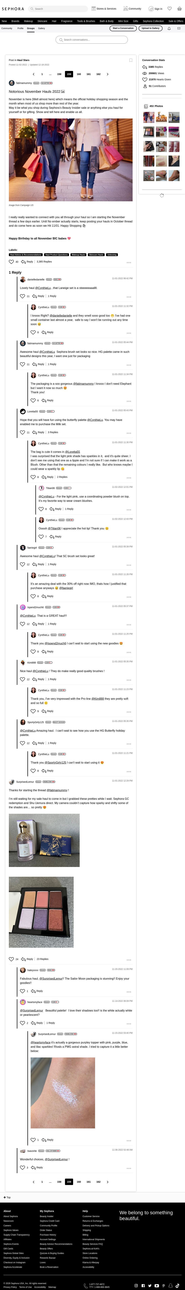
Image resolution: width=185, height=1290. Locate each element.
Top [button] (9, 1197)
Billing (85, 1235)
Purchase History (48, 1235)
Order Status (46, 1230)
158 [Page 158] (59, 74)
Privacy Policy (10, 1287)
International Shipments (93, 1239)
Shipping (86, 1230)
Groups (31, 28)
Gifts (135, 21)
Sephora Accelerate (13, 1267)
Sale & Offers (176, 21)
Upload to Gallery (150, 28)
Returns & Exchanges (92, 1221)
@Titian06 (54, 528)
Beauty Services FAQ (92, 1244)
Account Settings (48, 1239)
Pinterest (163, 1285)
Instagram (136, 1285)
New (4, 21)
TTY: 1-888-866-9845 (99, 1287)
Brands (15, 21)
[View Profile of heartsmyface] (38, 1002)
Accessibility (88, 1267)
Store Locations (89, 1253)
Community (6, 28)
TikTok (177, 1285)
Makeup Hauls (78, 255)
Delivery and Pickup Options (95, 1225)
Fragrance (66, 21)
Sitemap (52, 1287)
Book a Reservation (49, 1267)
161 (89, 74)
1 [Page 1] (42, 74)
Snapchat (170, 1285)
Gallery (41, 28)
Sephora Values (11, 1230)
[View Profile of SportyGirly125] (39, 722)
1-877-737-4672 (96, 1284)
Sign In (159, 8)
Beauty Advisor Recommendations (56, 1244)
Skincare (42, 21)
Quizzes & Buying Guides (52, 1253)
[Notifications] (169, 28)
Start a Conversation (123, 28)
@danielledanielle (61, 315)
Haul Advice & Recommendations (25, 255)
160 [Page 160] (79, 74)
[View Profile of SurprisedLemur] (28, 781)
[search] (58, 9)
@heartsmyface (40, 1042)
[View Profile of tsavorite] (35, 1151)
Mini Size (123, 21)
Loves (42, 1262)
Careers (7, 1225)
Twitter (150, 1285)
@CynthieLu (43, 287)
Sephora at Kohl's (90, 1248)
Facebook (143, 1285)
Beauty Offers (46, 1248)
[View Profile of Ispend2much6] (39, 607)
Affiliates (8, 1239)
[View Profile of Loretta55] (36, 411)
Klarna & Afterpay (90, 1262)
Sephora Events (11, 1244)
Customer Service (90, 1216)
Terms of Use (25, 1287)
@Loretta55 (72, 451)
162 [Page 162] (98, 74)
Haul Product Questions (56, 255)
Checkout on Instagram (14, 1262)
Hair (54, 21)
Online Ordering (90, 1258)
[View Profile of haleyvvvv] (36, 970)
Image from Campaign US (21, 205)
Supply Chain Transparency (17, 1235)
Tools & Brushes (86, 21)
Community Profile (48, 1225)
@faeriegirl (66, 588)
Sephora (13, 8)
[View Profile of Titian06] (54, 488)
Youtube (157, 1285)
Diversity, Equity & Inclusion (17, 1258)
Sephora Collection (153, 21)
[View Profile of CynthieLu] (47, 307)
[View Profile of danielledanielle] (39, 279)
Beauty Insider (46, 1216)
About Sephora (11, 1216)
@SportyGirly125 (55, 762)
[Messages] (179, 28)
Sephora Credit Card (49, 1221)
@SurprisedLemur (50, 978)
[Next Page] (107, 74)
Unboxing (111, 255)
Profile (21, 28)
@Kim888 (98, 698)
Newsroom (9, 1221)
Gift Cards (8, 1248)
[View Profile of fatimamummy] (27, 83)
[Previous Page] (34, 74)
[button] (71, 159)
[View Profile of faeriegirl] (35, 547)
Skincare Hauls (96, 255)
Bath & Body (107, 21)
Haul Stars (23, 60)
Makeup (28, 21)
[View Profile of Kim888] (35, 662)
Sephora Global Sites (14, 1253)
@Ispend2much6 (55, 643)
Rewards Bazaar (48, 1258)
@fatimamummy (83, 383)
